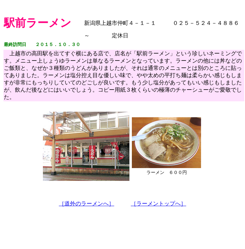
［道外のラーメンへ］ (86, 203)
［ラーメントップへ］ (158, 203)
